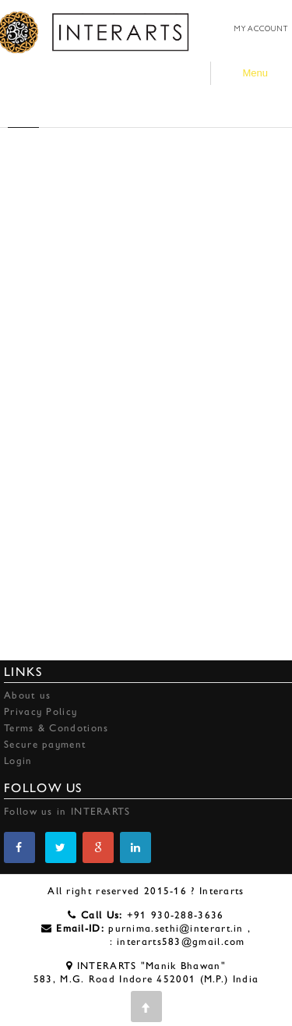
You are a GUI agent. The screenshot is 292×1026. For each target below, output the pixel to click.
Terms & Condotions (56, 728)
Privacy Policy (40, 711)
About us (27, 695)
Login (18, 760)
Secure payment (45, 744)
